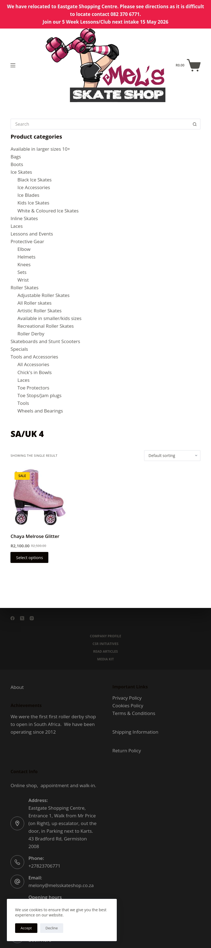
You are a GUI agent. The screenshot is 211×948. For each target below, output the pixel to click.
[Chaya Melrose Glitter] (39, 497)
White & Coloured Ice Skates (48, 210)
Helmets (26, 257)
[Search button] (195, 124)
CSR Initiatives (105, 644)
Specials (19, 349)
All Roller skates (34, 303)
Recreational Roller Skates (45, 326)
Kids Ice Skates (33, 203)
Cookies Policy (127, 705)
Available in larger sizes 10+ (40, 149)
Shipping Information (135, 732)
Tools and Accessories (34, 357)
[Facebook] (12, 618)
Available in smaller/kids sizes (49, 318)
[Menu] (12, 65)
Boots (16, 164)
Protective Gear (27, 241)
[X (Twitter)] (22, 618)
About (17, 687)
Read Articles (105, 651)
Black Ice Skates (34, 179)
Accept (26, 927)
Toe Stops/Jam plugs (39, 395)
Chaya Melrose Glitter (34, 536)
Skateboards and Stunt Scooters (45, 341)
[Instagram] (32, 618)
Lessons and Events (31, 234)
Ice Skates (21, 172)
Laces (16, 226)
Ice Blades (28, 195)
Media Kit (105, 659)
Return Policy (126, 750)
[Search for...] (99, 124)
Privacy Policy (126, 698)
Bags (15, 156)
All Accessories (33, 364)
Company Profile (105, 636)
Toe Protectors (33, 388)
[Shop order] (172, 455)
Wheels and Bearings (40, 411)
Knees (23, 264)
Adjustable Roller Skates (43, 295)
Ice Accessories (33, 187)
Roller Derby (30, 333)
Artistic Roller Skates (39, 310)
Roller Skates (24, 287)
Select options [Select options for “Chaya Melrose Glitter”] (29, 557)
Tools (23, 403)
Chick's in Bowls (34, 372)
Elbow (23, 249)
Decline (52, 927)
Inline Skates (24, 218)
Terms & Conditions (133, 713)
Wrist (23, 280)
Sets (21, 272)
